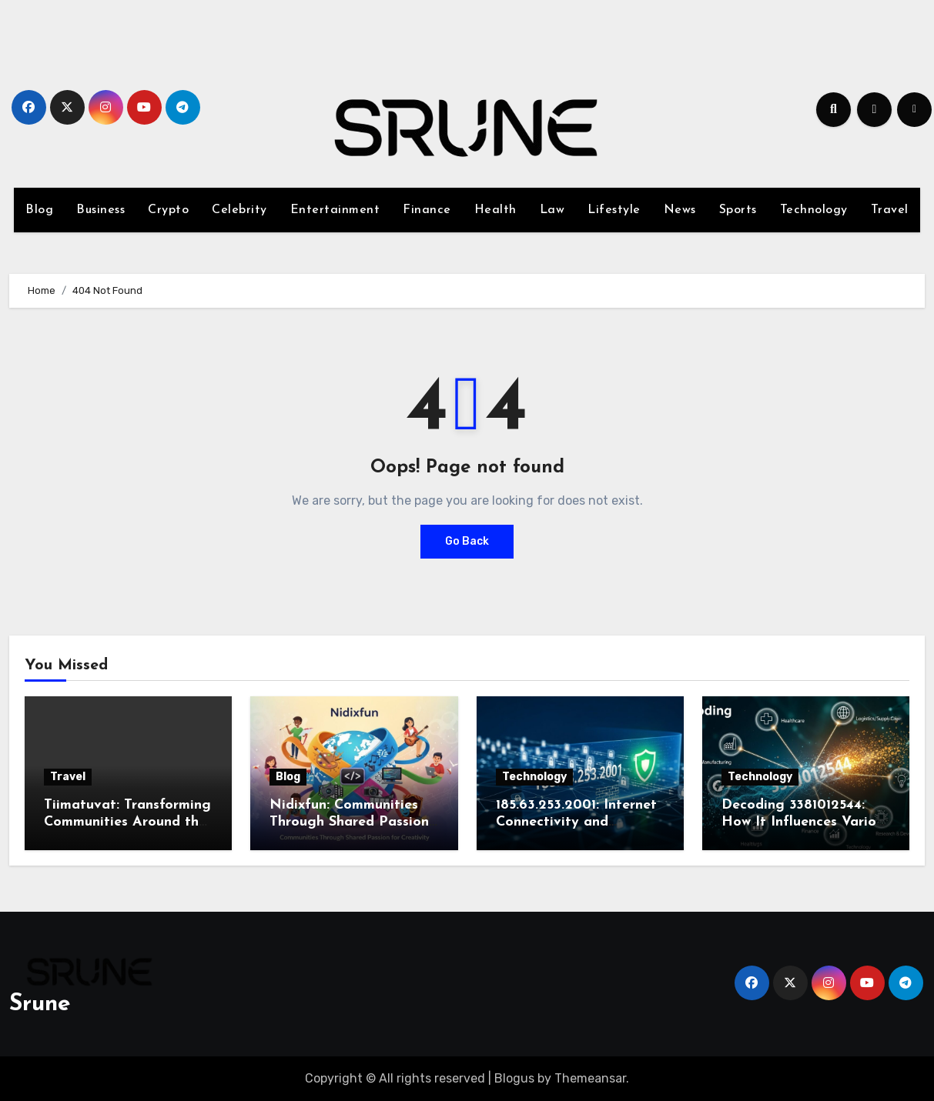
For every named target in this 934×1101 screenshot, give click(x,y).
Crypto (168, 210)
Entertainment (335, 210)
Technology (814, 210)
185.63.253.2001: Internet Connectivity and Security (576, 822)
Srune (40, 1004)
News (680, 210)
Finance (427, 210)
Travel (890, 210)
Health (495, 210)
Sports (738, 210)
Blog (39, 210)
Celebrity (239, 210)
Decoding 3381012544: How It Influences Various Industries (805, 822)
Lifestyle (614, 210)
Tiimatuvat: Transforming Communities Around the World (127, 822)
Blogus (514, 1078)
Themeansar (590, 1078)
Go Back (467, 541)
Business (100, 210)
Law (552, 210)
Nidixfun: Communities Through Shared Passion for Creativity (349, 822)
